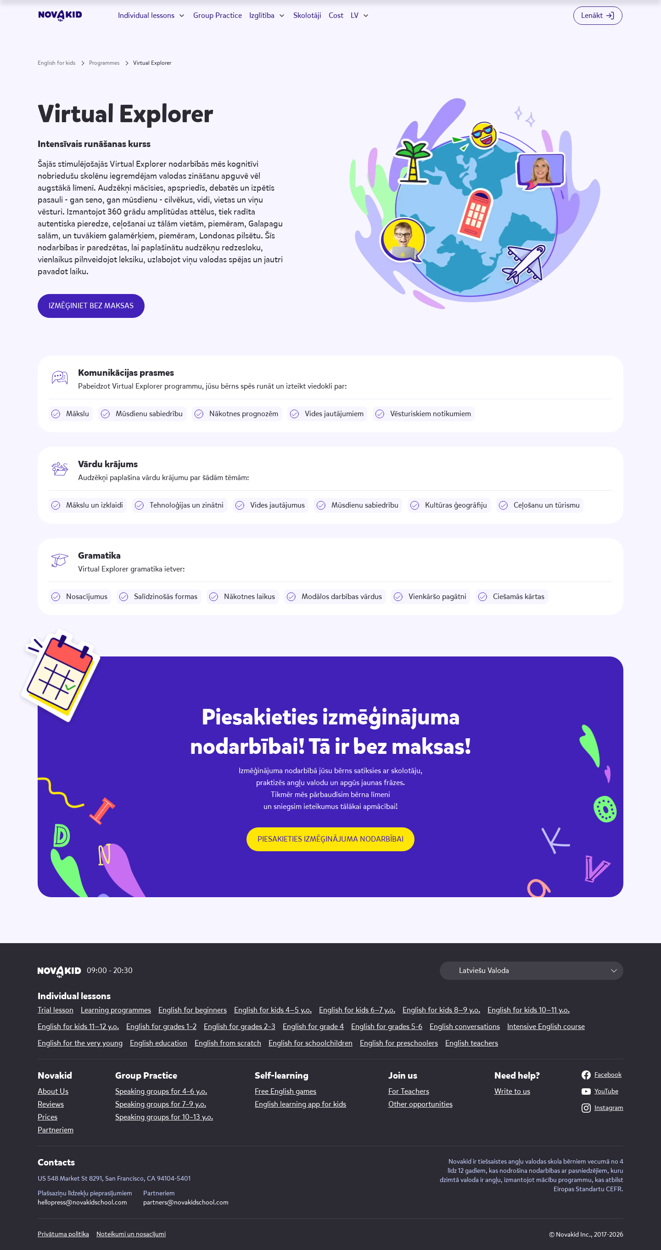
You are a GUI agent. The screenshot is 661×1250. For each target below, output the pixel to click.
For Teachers (408, 1091)
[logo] (60, 16)
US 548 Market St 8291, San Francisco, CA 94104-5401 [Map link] (114, 1178)
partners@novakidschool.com (186, 1202)
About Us (53, 1091)
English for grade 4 (313, 1026)
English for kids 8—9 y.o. (441, 1010)
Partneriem (55, 1130)
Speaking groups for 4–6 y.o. (161, 1091)
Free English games (285, 1091)
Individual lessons (146, 15)
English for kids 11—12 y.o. (78, 1026)
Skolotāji (307, 15)
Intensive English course (546, 1026)
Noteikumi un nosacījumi (131, 1234)
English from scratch (228, 1043)
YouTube (600, 1091)
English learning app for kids (300, 1104)
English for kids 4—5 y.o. (273, 1010)
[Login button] (597, 15)
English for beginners (192, 1010)
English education (158, 1043)
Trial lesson (55, 1010)
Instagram (602, 1108)
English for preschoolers (399, 1043)
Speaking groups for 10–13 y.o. (164, 1117)
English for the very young (80, 1043)
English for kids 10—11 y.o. (528, 1010)
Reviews (51, 1104)
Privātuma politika (63, 1234)
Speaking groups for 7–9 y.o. (160, 1104)
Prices (47, 1117)
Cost (336, 15)
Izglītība (261, 15)
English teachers (471, 1043)
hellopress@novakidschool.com (82, 1202)
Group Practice (217, 15)
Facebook (602, 1075)
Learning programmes (116, 1010)
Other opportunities (420, 1104)
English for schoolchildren (311, 1043)
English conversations (465, 1026)
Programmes (104, 63)
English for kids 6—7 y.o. (357, 1010)
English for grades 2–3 (239, 1026)
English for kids (56, 63)
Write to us (512, 1091)
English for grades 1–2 (161, 1026)
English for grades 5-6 (386, 1026)
